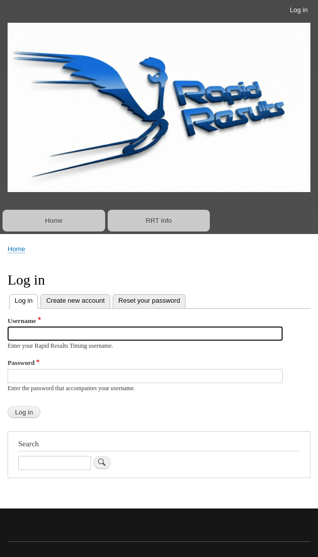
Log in (298, 10)
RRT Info (159, 220)
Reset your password (149, 300)
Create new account (75, 300)
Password (21, 362)
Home (54, 220)
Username (22, 320)
